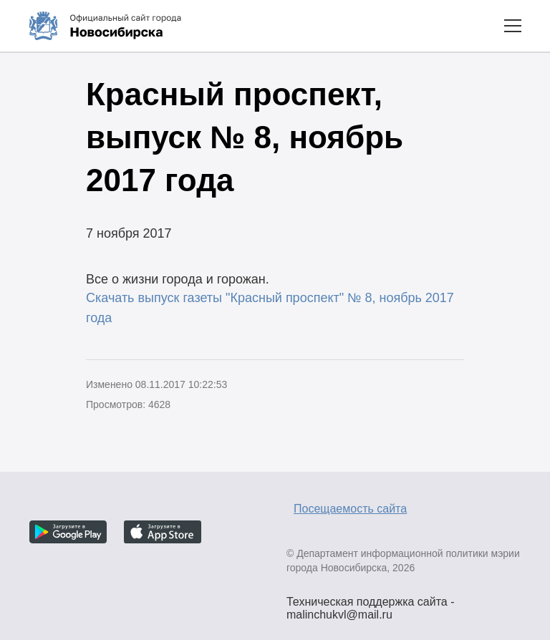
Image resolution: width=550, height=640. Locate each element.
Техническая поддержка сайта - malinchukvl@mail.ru (370, 603)
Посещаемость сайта (350, 509)
